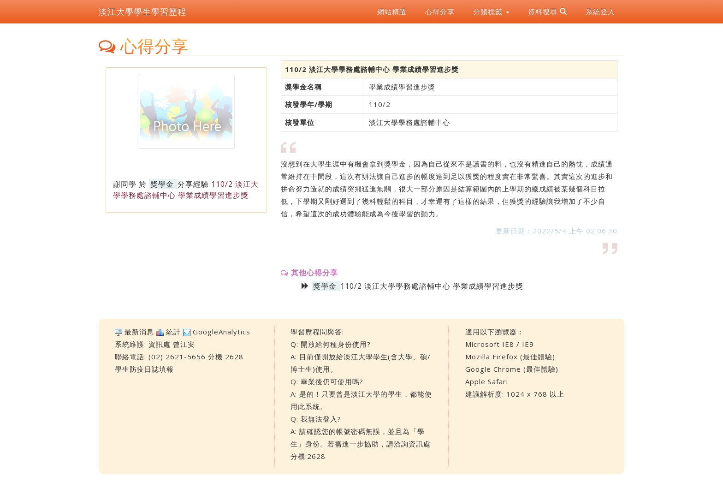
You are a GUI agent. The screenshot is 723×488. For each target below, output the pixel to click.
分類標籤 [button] (491, 11)
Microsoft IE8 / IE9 (499, 344)
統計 (173, 331)
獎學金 (162, 184)
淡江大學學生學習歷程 (142, 11)
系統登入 (600, 11)
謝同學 (124, 184)
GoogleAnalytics (221, 331)
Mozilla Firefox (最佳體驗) (510, 356)
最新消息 (139, 331)
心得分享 (440, 11)
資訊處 (159, 344)
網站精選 (392, 11)
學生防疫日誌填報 (144, 369)
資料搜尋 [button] (547, 11)
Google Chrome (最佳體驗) (511, 369)
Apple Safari (486, 381)
